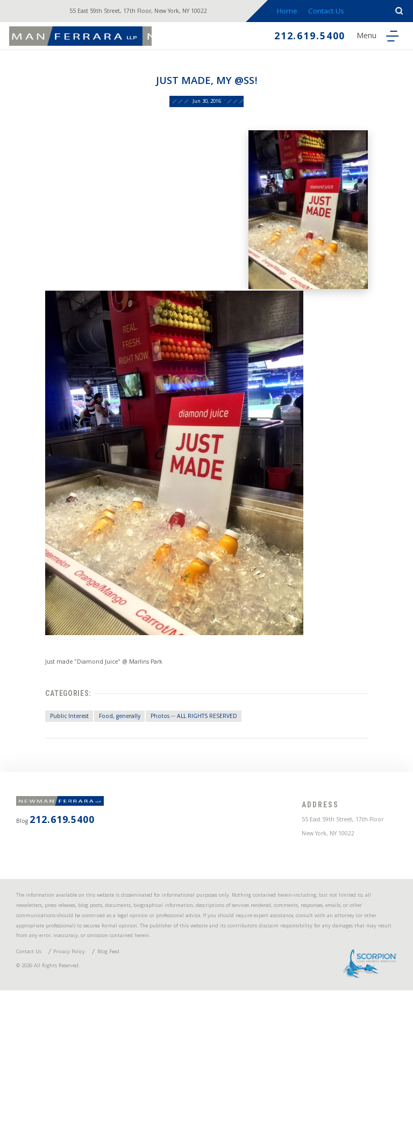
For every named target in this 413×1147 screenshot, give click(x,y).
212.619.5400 (293, 38)
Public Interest (49, 783)
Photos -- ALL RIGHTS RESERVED (202, 783)
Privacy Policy (89, 1098)
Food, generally (111, 783)
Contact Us (341, 12)
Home (299, 12)
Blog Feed (141, 1098)
